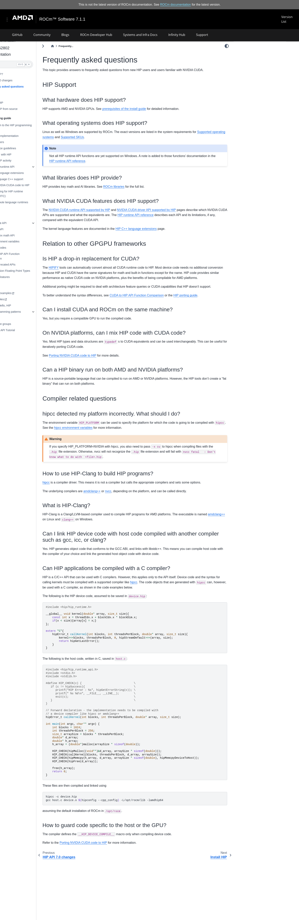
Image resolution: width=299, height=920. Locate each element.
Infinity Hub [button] (176, 34)
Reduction (24, 317)
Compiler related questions (253, 94)
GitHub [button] (17, 34)
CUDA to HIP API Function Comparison (34, 256)
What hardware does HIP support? (261, 58)
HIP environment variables (34, 241)
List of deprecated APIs (32, 264)
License (23, 346)
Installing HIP (26, 102)
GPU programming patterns (35, 311)
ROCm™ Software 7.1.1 (63, 19)
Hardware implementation (34, 135)
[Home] (83, 46)
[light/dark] (226, 46)
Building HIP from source (33, 108)
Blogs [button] (65, 34)
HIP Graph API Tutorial (32, 330)
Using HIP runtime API (32, 166)
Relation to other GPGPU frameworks (260, 89)
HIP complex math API (32, 235)
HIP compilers (26, 142)
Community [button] (41, 34)
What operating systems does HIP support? (261, 66)
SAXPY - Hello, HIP (30, 305)
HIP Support (245, 53)
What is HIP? (26, 74)
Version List (286, 19)
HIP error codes (27, 247)
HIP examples (26, 299)
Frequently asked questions (36, 86)
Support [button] (202, 34)
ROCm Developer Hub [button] (96, 34)
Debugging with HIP (30, 154)
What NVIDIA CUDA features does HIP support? (261, 82)
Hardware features (29, 277)
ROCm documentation (175, 4)
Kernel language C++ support (36, 179)
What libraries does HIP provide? (260, 74)
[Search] (40, 64)
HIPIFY (85, 272)
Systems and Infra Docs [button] (140, 34)
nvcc (139, 516)
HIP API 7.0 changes (31, 80)
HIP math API (26, 229)
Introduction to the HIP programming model (40, 127)
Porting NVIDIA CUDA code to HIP (39, 185)
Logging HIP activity (30, 160)
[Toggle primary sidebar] (74, 46)
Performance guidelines (32, 148)
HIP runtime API (28, 223)
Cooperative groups (30, 323)
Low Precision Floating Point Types (39, 270)
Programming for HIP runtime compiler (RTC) (36, 194)
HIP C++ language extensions (36, 172)
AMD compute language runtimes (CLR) (38, 204)
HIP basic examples (30, 293)
